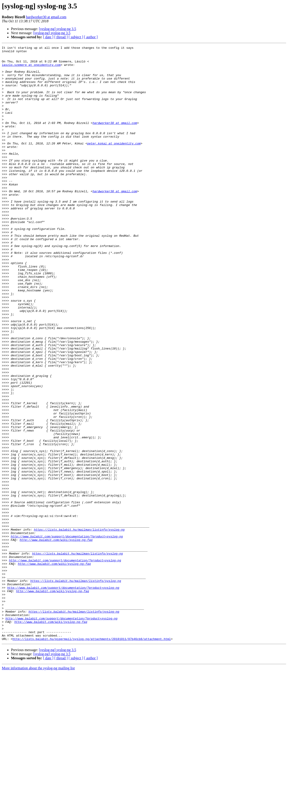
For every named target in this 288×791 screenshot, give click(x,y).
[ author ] (91, 37)
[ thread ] (61, 37)
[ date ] (48, 37)
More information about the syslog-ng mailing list (38, 787)
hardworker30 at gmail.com (46, 17)
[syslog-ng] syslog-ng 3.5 (57, 29)
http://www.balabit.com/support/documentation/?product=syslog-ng (67, 635)
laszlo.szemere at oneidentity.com (31, 69)
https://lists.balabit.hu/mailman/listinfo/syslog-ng (79, 626)
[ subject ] (76, 37)
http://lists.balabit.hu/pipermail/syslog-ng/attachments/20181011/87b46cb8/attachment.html (92, 758)
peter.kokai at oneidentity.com (113, 163)
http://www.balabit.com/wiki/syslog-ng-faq (56, 639)
